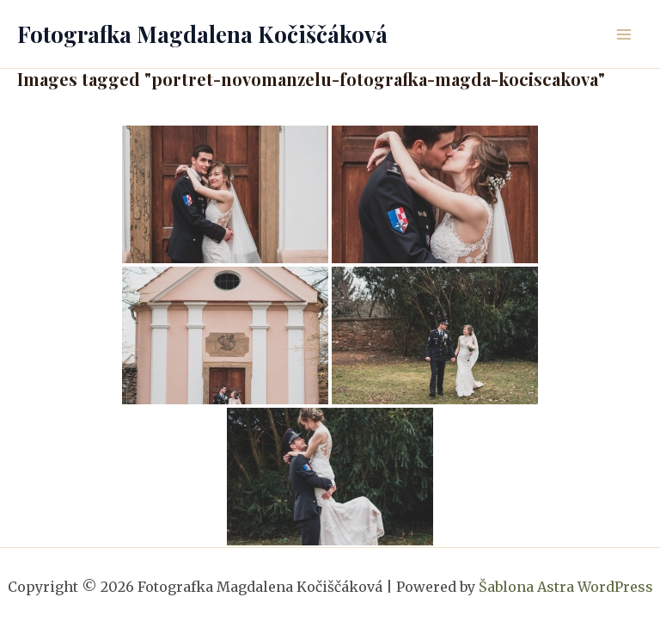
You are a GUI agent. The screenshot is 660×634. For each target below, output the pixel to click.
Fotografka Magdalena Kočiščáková (202, 34)
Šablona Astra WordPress (566, 586)
